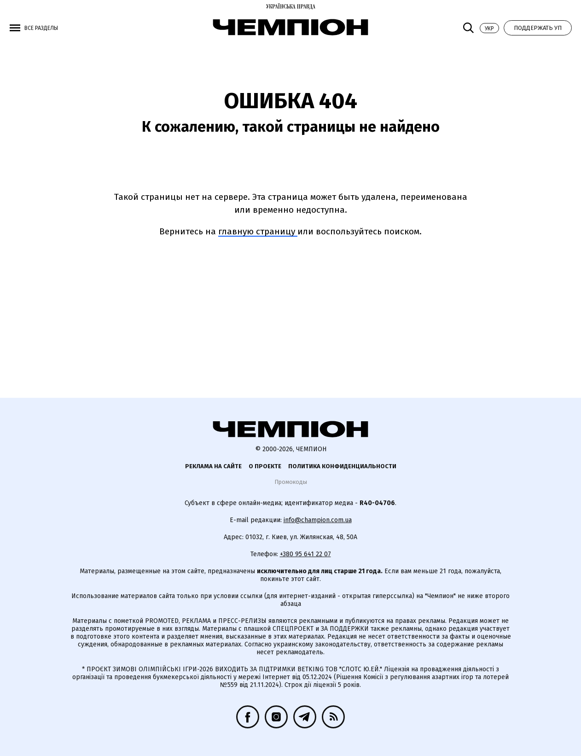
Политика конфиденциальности (342, 466)
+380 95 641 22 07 (305, 554)
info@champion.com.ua (318, 520)
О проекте (265, 466)
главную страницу (257, 231)
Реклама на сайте (213, 466)
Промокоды (290, 481)
